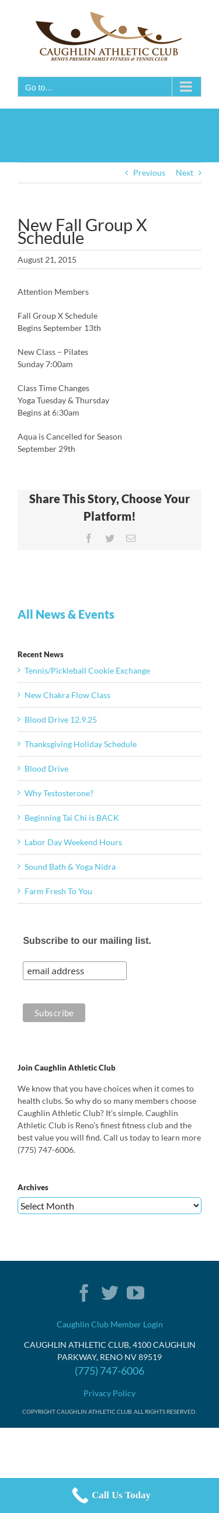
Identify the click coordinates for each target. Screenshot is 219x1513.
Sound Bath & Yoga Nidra (70, 866)
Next (184, 172)
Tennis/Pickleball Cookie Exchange (87, 670)
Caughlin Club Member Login (110, 1324)
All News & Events (66, 614)
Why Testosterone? (59, 793)
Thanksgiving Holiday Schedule (81, 744)
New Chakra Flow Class (67, 695)
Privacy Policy (109, 1393)
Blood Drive (46, 768)
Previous (149, 172)
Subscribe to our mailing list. (87, 941)
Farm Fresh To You (58, 891)
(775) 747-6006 (109, 1370)
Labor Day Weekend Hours (73, 842)
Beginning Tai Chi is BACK (72, 817)
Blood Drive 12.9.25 (61, 719)
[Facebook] (84, 1293)
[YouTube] (135, 1293)
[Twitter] (110, 1293)
